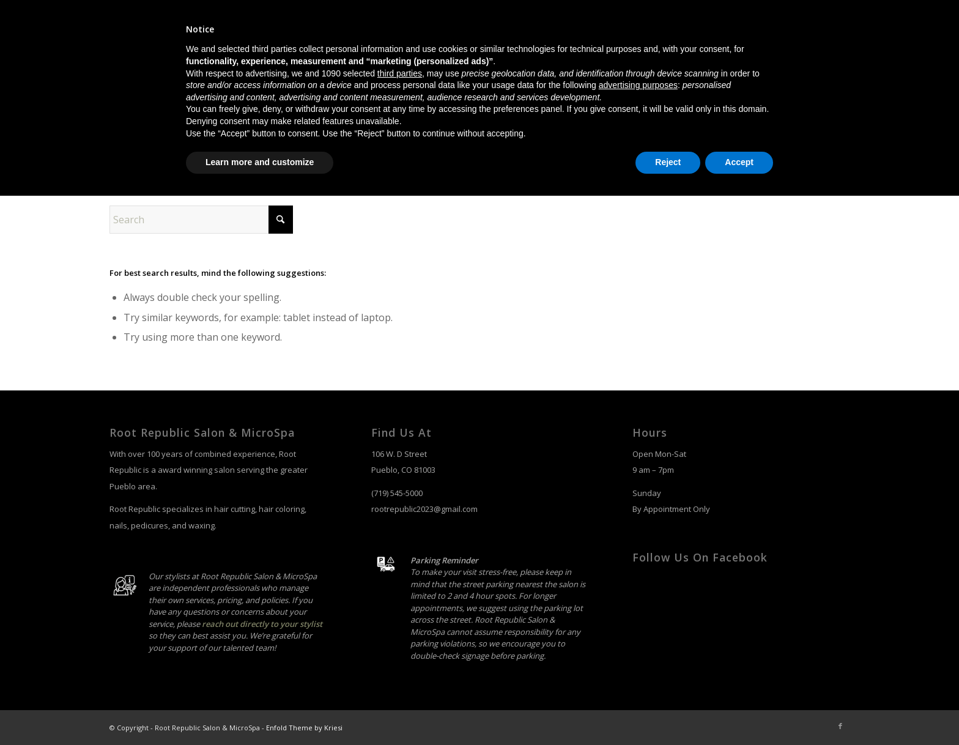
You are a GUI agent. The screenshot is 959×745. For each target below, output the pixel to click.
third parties (399, 623)
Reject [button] (668, 711)
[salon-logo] (164, 74)
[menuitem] (607, 74)
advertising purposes (638, 634)
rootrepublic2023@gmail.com (424, 508)
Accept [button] (739, 711)
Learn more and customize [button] (260, 711)
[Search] (838, 74)
